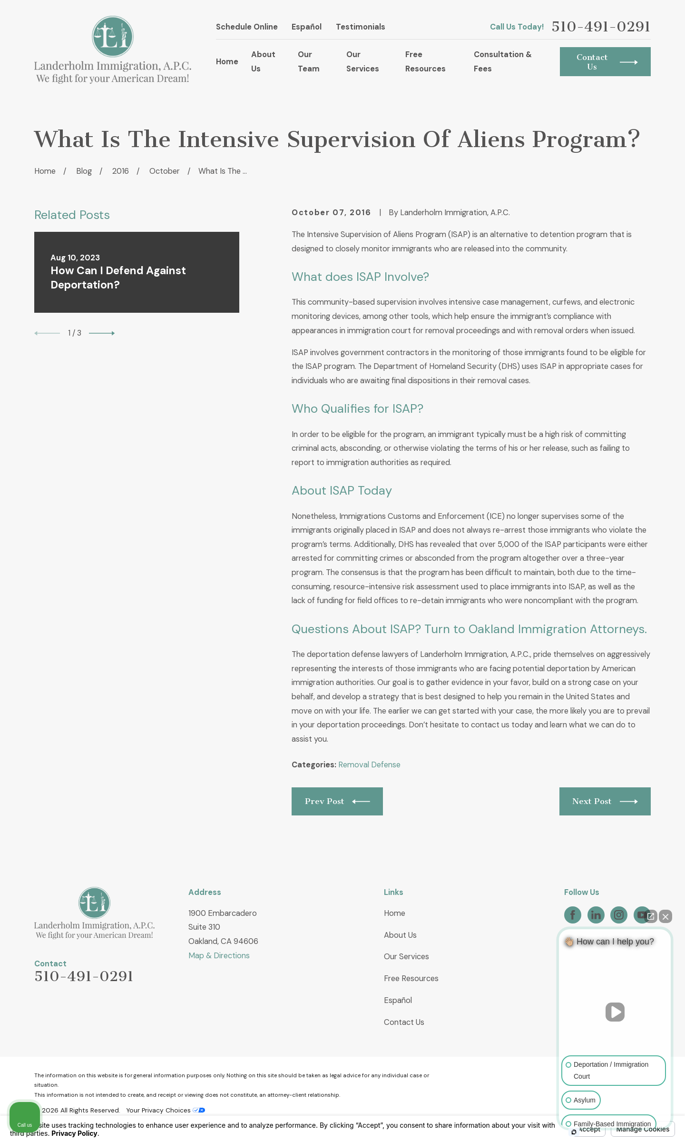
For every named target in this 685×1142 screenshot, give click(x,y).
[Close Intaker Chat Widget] (665, 916)
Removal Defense (369, 765)
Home (394, 913)
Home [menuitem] (227, 62)
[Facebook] (572, 915)
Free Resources (411, 978)
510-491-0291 (601, 27)
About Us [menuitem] (263, 62)
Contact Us (404, 1022)
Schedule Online (247, 27)
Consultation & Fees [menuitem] (503, 62)
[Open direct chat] (650, 916)
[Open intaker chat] (573, 1132)
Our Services (406, 957)
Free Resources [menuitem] (425, 62)
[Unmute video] (615, 1012)
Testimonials (360, 27)
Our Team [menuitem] (309, 62)
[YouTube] (642, 915)
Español (307, 27)
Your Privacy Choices (165, 1110)
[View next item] (102, 333)
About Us (400, 935)
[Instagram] (619, 915)
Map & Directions (219, 956)
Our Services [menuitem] (362, 62)
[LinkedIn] (596, 915)
